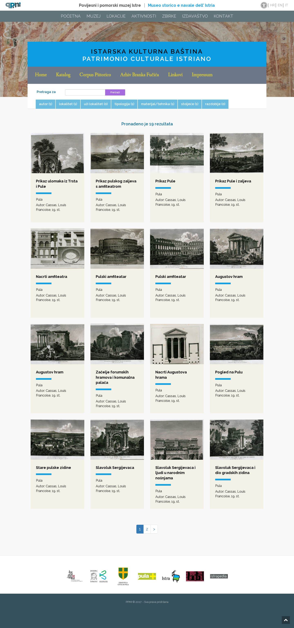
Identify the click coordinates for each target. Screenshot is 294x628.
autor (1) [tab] (45, 104)
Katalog (63, 75)
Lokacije (116, 16)
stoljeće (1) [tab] (189, 104)
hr (272, 5)
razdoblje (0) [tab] (215, 104)
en (280, 5)
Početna (71, 16)
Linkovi (175, 75)
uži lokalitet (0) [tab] (96, 104)
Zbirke (169, 16)
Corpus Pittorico (95, 75)
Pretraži (115, 92)
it (286, 5)
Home (41, 75)
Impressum (202, 75)
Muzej (94, 16)
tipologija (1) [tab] (124, 104)
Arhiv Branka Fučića (139, 75)
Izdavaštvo (195, 16)
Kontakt (223, 16)
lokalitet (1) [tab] (68, 104)
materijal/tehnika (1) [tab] (157, 104)
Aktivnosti (143, 16)
